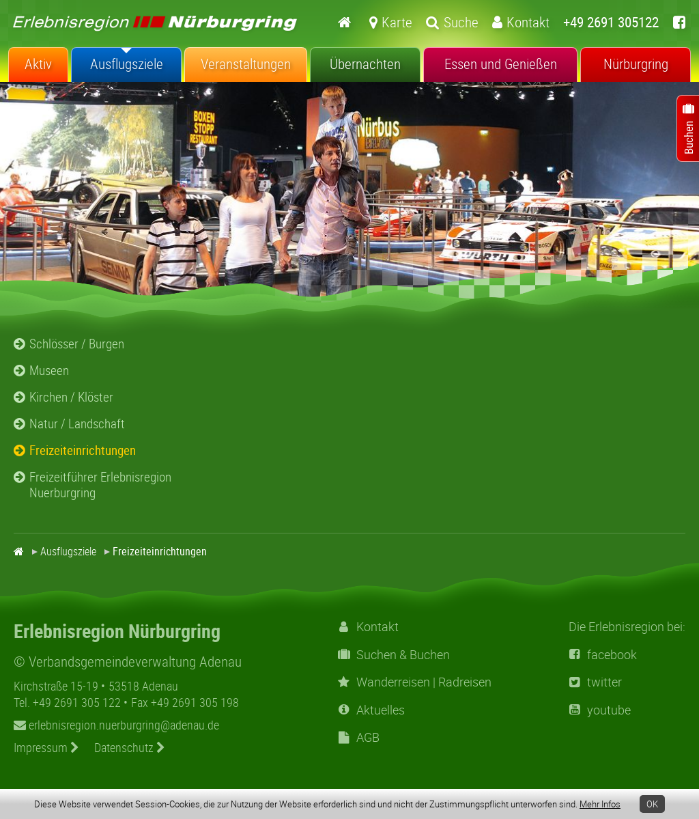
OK (652, 804)
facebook (603, 655)
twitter (595, 682)
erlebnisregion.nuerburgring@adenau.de (116, 725)
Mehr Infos (600, 804)
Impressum (46, 747)
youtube (600, 710)
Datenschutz (129, 747)
